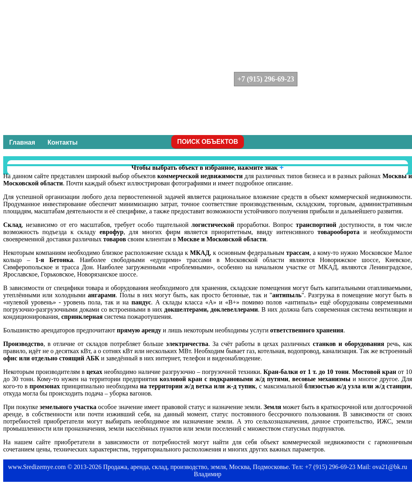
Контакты (62, 142)
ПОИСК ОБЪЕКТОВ (207, 141)
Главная (22, 142)
